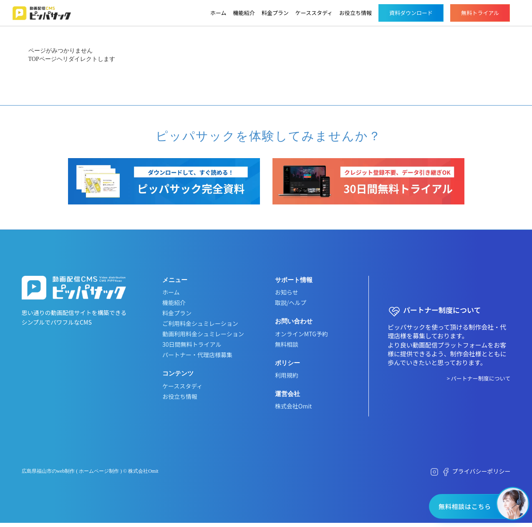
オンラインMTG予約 (301, 334)
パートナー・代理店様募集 (197, 354)
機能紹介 (244, 13)
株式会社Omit (293, 406)
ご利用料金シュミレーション (200, 323)
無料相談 (286, 344)
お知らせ (286, 292)
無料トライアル (480, 13)
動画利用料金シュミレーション (203, 334)
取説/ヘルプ (291, 302)
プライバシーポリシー (481, 471)
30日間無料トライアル (191, 344)
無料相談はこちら (465, 506)
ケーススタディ (314, 13)
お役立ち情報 (355, 13)
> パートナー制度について (479, 378)
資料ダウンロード (411, 13)
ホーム (218, 13)
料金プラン (275, 13)
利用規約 (286, 375)
